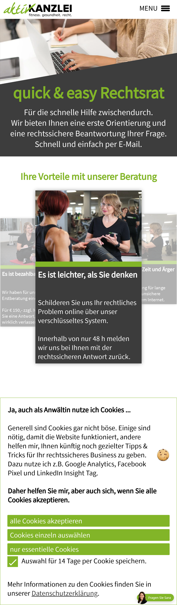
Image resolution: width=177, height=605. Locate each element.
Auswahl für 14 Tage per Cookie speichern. (77, 560)
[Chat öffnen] (155, 597)
